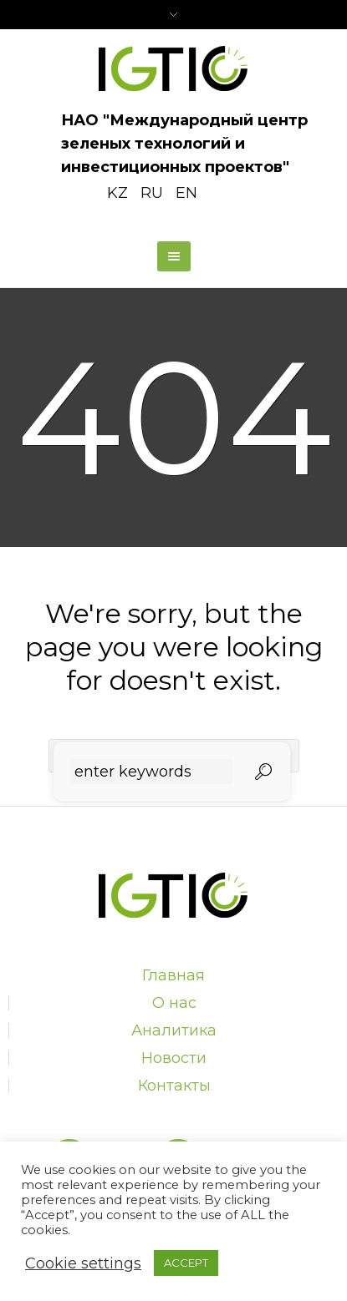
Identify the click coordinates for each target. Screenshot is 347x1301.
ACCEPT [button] (186, 1262)
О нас (174, 1002)
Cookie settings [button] (83, 1263)
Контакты (174, 1085)
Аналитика (174, 1030)
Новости (174, 1058)
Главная (173, 975)
